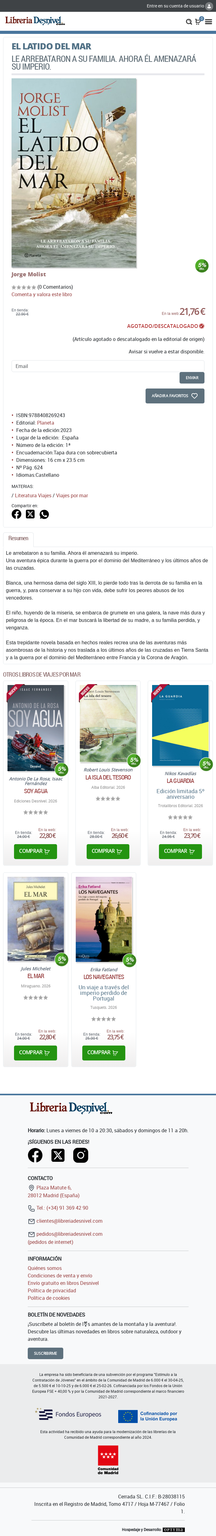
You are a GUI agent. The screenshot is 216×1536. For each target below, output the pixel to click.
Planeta (45, 422)
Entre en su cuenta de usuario (180, 6)
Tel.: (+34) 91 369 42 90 (58, 1207)
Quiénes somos (45, 1268)
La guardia (180, 781)
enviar (192, 377)
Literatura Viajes (33, 495)
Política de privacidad (52, 1290)
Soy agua (35, 791)
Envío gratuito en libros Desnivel (63, 1283)
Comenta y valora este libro (42, 294)
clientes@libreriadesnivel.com (65, 1220)
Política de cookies (49, 1298)
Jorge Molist (29, 274)
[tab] (18, 539)
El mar (35, 976)
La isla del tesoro (108, 777)
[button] (189, 21)
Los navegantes (104, 977)
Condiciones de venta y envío (60, 1275)
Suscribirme (45, 1353)
